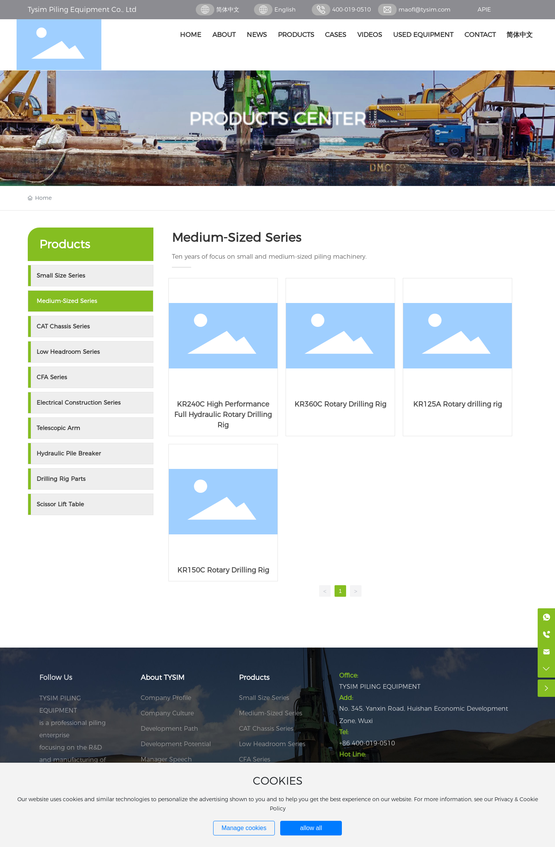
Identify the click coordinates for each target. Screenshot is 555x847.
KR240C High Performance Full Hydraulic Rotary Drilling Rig (223, 357)
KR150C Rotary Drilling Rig (223, 512)
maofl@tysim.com (425, 9)
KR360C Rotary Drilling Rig (340, 357)
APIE (484, 9)
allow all (311, 828)
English (285, 9)
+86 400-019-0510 (367, 743)
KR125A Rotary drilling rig (457, 357)
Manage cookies (244, 828)
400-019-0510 (351, 9)
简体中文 (227, 9)
